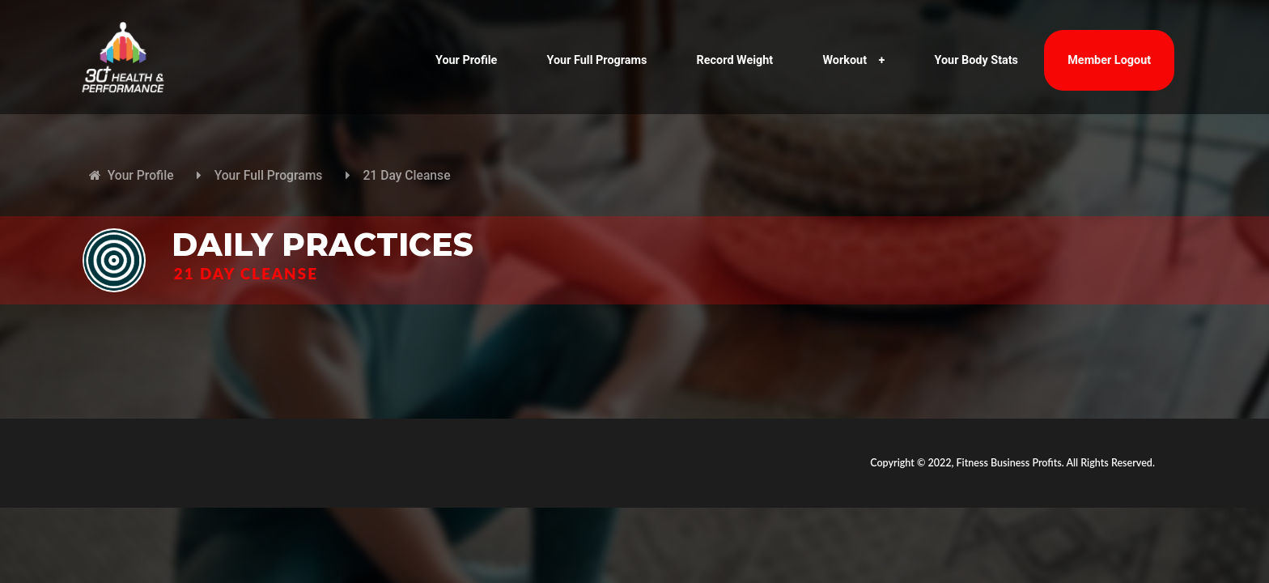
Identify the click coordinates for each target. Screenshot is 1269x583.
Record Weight (735, 60)
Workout (853, 60)
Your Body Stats (977, 60)
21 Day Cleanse (406, 175)
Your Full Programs (597, 60)
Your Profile (466, 60)
